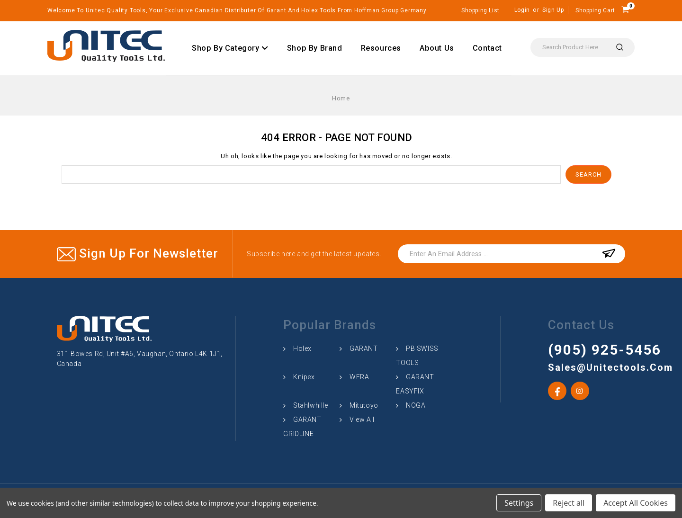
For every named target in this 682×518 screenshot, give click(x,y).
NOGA (415, 405)
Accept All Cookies (635, 503)
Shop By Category (230, 48)
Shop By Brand (314, 48)
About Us (437, 48)
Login (522, 10)
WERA (359, 377)
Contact (487, 48)
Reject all (568, 503)
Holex (302, 348)
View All (362, 419)
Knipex (304, 377)
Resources (381, 48)
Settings (518, 503)
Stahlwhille (310, 405)
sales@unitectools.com (588, 367)
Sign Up (553, 10)
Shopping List (480, 10)
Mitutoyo (364, 405)
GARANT (364, 348)
